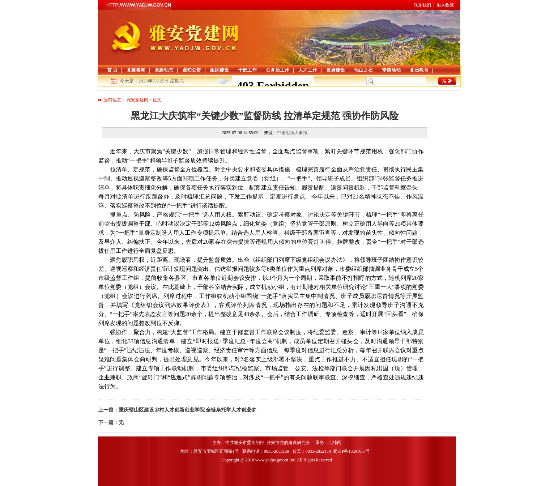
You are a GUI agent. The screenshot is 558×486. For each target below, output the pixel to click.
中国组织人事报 (292, 132)
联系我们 (422, 5)
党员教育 (419, 70)
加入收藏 (445, 5)
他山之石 (363, 70)
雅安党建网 (137, 99)
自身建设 (335, 70)
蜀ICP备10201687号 (352, 451)
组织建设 (219, 70)
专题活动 (391, 70)
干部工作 (247, 70)
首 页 (112, 70)
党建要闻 (136, 70)
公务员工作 (277, 70)
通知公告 (191, 70)
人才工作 (307, 70)
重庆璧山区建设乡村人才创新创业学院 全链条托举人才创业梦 (188, 410)
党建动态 (163, 70)
